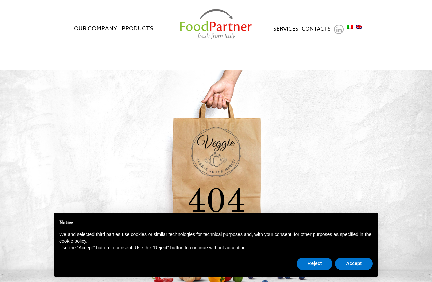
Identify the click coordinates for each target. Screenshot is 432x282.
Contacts (316, 28)
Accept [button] (354, 263)
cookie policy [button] (72, 241)
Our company (95, 28)
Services (285, 28)
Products (137, 28)
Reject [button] (314, 263)
